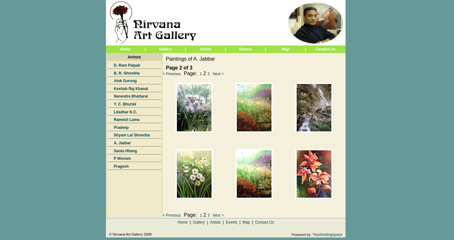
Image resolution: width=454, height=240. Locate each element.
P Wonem (122, 158)
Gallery (199, 222)
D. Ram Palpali (127, 65)
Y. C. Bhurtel (125, 104)
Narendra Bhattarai (131, 96)
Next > (218, 74)
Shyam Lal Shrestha (132, 135)
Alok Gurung (125, 81)
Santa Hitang (125, 151)
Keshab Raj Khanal (131, 89)
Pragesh (121, 166)
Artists (206, 49)
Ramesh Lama (126, 119)
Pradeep (121, 127)
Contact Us (325, 49)
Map (285, 49)
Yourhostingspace (327, 234)
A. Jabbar (122, 143)
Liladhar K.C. (125, 112)
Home (125, 49)
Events (245, 49)
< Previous (172, 74)
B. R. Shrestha (127, 73)
